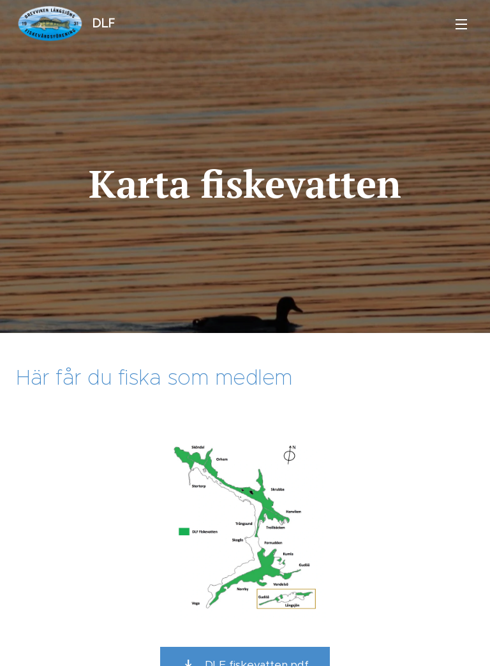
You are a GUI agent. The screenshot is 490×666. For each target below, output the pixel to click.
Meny (461, 24)
